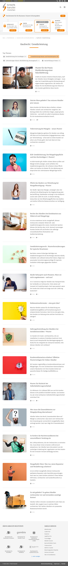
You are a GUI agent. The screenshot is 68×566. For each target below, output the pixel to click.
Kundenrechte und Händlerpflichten (25, 38)
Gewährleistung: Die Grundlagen (16, 56)
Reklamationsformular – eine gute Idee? (45, 303)
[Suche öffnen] (60, 7)
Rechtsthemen (10, 38)
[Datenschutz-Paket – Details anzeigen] (10, 27)
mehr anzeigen (36, 556)
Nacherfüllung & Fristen (52, 60)
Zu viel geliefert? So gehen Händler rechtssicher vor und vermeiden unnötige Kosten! (45, 494)
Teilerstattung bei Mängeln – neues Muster (46, 129)
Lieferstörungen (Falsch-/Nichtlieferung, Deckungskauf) (23, 60)
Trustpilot (19, 0)
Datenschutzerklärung (46, 563)
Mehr (63, 15)
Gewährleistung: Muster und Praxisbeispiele (44, 56)
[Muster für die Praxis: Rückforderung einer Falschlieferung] (50, 79)
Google (7, 0)
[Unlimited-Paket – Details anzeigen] (58, 25)
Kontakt (63, 563)
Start (4, 38)
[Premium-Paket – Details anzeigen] (42, 26)
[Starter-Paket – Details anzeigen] (26, 26)
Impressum (57, 563)
